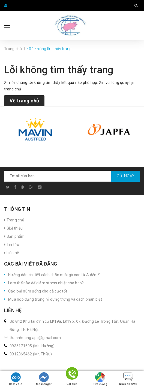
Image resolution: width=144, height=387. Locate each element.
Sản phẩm (14, 236)
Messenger (44, 379)
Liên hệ (11, 253)
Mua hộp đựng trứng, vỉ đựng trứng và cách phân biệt (55, 299)
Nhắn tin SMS (128, 379)
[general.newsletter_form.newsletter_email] (72, 176)
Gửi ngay (125, 176)
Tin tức (11, 244)
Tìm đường (100, 379)
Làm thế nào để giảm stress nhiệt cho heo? (46, 283)
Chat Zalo (15, 379)
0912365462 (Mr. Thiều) (31, 354)
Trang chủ (14, 220)
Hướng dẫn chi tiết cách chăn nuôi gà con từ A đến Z (54, 275)
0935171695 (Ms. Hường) (32, 346)
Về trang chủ (24, 100)
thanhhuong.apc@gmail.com (35, 338)
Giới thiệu (13, 228)
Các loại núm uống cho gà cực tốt (37, 291)
